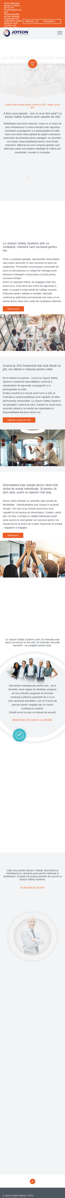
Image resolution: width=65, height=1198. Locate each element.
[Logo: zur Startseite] (15, 33)
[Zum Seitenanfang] (32, 1176)
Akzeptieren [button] (49, 21)
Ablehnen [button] (29, 21)
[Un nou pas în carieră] (32, 928)
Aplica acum (13, 309)
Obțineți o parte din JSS (19, 420)
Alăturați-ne (13, 535)
